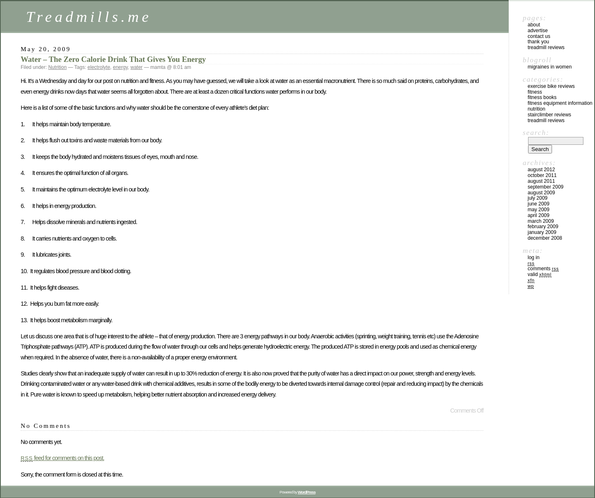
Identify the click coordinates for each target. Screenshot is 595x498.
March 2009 (541, 221)
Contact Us (539, 36)
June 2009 (539, 204)
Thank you (538, 42)
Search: (536, 132)
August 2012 (541, 169)
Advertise (538, 30)
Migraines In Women (550, 67)
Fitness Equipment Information (560, 103)
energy (120, 67)
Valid (540, 274)
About (534, 25)
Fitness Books (542, 97)
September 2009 (546, 187)
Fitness (535, 92)
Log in (534, 257)
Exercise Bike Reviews (551, 86)
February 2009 (543, 226)
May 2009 (539, 209)
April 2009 (539, 215)
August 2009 (541, 193)
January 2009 (542, 232)
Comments (543, 268)
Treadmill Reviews (546, 47)
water (137, 67)
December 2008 (545, 238)
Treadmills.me (89, 16)
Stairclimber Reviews (549, 115)
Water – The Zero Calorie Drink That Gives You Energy (113, 59)
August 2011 (541, 181)
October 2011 (542, 175)
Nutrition (57, 67)
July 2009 (537, 198)
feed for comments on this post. (62, 458)
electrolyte (99, 67)
